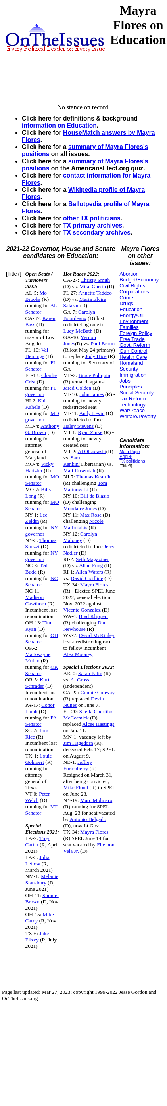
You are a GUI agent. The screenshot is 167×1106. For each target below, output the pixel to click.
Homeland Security (131, 366)
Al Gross (79, 680)
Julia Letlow (37, 860)
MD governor (42, 416)
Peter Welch (37, 797)
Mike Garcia (92, 286)
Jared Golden (77, 388)
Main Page (129, 451)
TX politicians (132, 461)
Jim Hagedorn (78, 743)
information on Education (59, 125)
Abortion (128, 274)
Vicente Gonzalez (82, 610)
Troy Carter (37, 841)
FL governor (41, 391)
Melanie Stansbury (41, 879)
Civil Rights (132, 286)
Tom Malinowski (85, 486)
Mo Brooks (36, 296)
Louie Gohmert (38, 759)
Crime (126, 297)
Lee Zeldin (36, 518)
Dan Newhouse (85, 626)
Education (130, 309)
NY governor (41, 530)
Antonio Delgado (87, 819)
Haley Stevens (78, 426)
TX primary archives (92, 225)
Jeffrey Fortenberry (77, 765)
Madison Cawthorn (35, 600)
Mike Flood (75, 787)
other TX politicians (92, 218)
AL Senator (41, 308)
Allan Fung (91, 565)
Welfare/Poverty (137, 416)
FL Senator (41, 366)
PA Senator (41, 721)
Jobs (124, 381)
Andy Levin (91, 413)
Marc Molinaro (96, 800)
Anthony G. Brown (42, 429)
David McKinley (97, 635)
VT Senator (41, 810)
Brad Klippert (93, 616)
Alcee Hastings (98, 724)
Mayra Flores (94, 584)
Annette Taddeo (95, 293)
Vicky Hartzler (39, 467)
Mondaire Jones (80, 508)
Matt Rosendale (80, 470)
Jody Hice (96, 356)
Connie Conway (98, 692)
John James (92, 394)
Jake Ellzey (37, 936)
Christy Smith (95, 280)
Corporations (134, 292)
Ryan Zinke (90, 432)
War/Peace (132, 410)
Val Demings (36, 353)
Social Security (136, 393)
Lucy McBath (78, 331)
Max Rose (91, 515)
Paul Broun (103, 343)
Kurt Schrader (37, 683)
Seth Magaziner (92, 559)
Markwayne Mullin (38, 657)
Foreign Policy (135, 333)
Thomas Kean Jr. (94, 477)
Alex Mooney (78, 654)
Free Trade (132, 339)
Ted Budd (36, 569)
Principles (130, 387)
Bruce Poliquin (94, 375)
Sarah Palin (90, 673)
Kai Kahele (35, 404)
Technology (132, 405)
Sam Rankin (71, 461)
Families (128, 327)
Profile (125, 456)
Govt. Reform (134, 345)
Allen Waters (89, 572)
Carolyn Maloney (80, 537)
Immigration (132, 375)
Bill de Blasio (94, 496)
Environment (133, 321)
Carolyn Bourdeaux (79, 315)
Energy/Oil (131, 315)
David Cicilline (87, 578)
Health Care (133, 357)
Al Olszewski (92, 451)
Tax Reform (132, 399)
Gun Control (133, 351)
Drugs (126, 303)
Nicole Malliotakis (83, 524)
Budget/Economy (139, 280)
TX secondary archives (97, 232)
